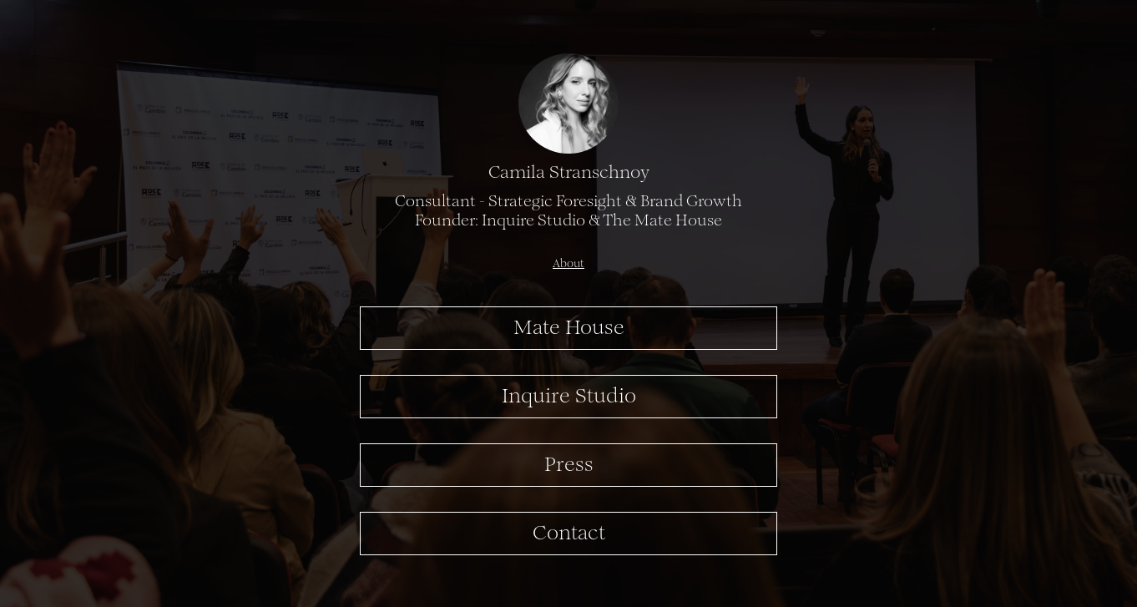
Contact (569, 534)
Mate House (568, 329)
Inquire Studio (569, 397)
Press (569, 466)
